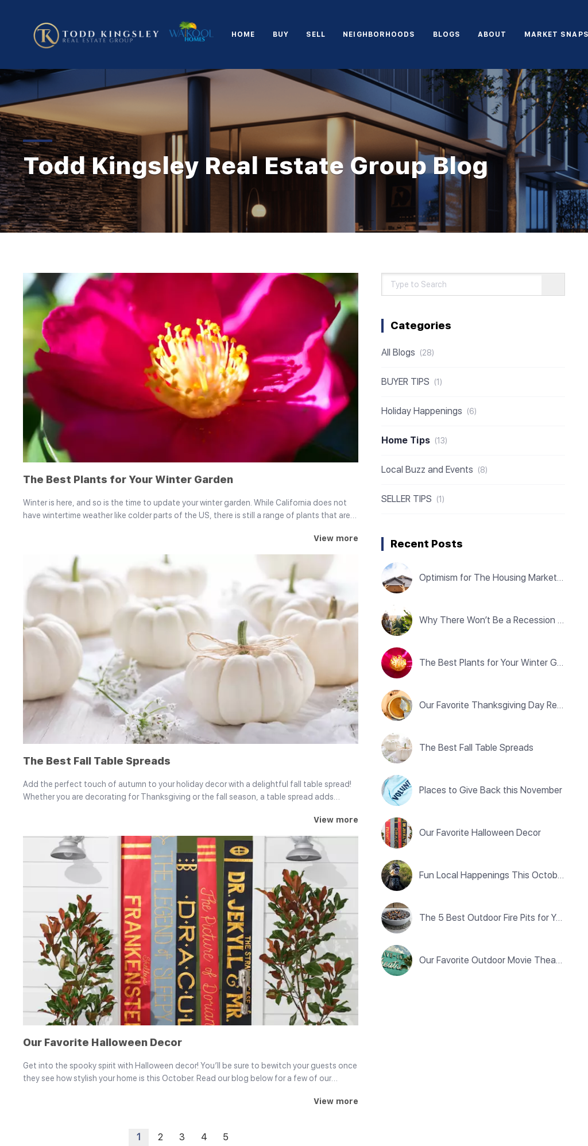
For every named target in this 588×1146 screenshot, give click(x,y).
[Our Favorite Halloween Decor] (190, 930)
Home (243, 34)
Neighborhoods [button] (379, 34)
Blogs (447, 34)
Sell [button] (316, 34)
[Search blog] (552, 284)
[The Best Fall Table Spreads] (190, 649)
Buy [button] (281, 34)
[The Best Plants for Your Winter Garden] (190, 367)
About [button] (492, 34)
